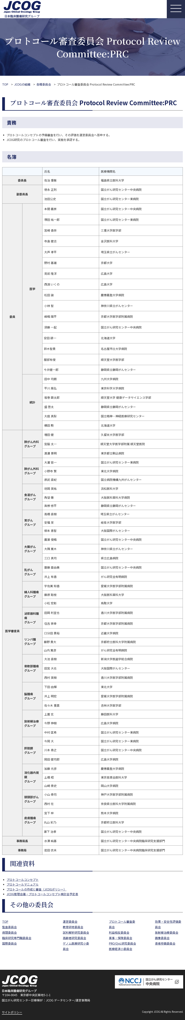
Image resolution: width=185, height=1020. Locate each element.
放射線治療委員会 (166, 932)
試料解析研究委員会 (76, 932)
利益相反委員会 (119, 932)
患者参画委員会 (165, 943)
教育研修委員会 (73, 927)
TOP (5, 84)
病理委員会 (9, 932)
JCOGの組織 (22, 84)
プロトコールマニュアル (23, 884)
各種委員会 (43, 84)
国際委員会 (9, 943)
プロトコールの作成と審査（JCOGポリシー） (36, 889)
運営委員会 (70, 921)
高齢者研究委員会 (74, 938)
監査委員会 (9, 927)
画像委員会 (162, 938)
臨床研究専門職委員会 (16, 938)
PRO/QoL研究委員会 (122, 943)
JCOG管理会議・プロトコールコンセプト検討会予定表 (42, 894)
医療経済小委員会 (120, 949)
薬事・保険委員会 (120, 938)
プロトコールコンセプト (23, 879)
